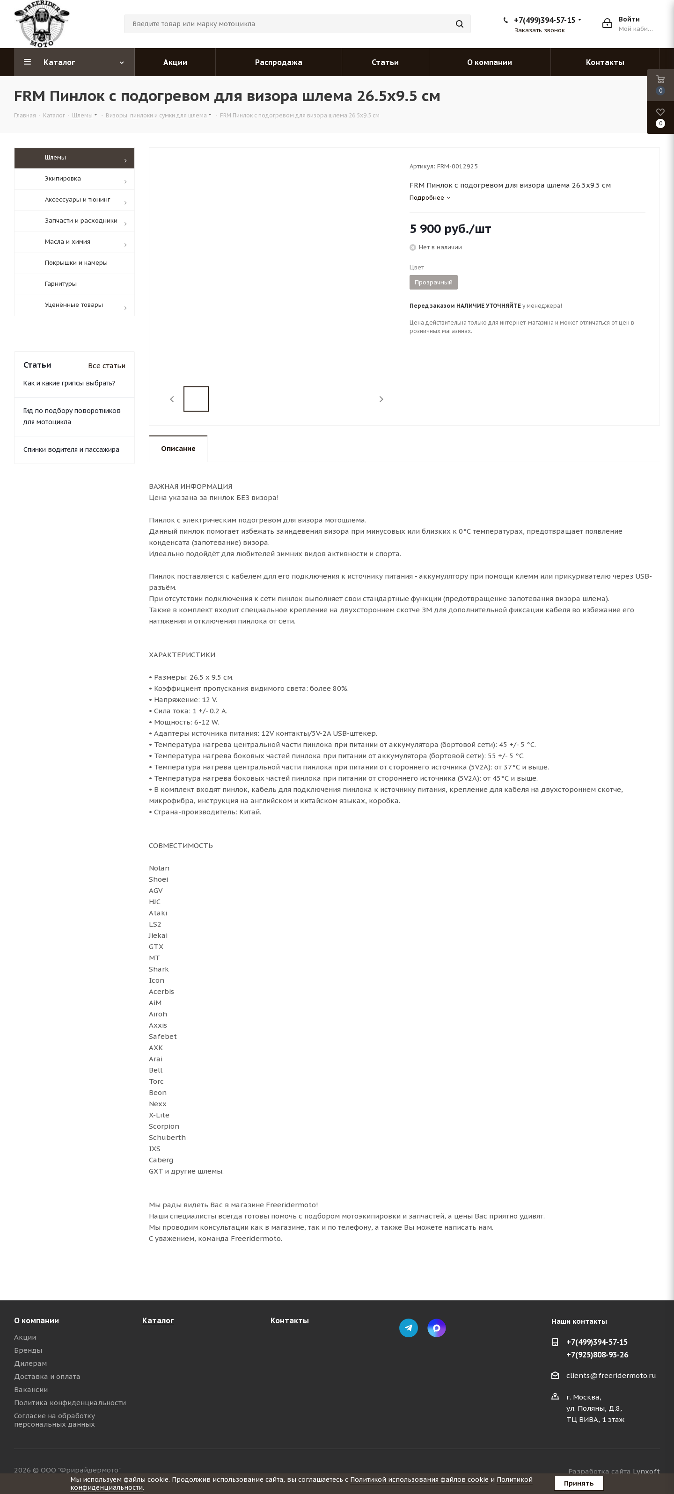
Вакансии (31, 1389)
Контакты (290, 1320)
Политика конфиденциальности (70, 1402)
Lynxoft (646, 1471)
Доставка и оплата (47, 1376)
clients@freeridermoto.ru (611, 1375)
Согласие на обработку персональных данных (54, 1420)
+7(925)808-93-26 (597, 1354)
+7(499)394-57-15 (544, 20)
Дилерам (30, 1363)
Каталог (158, 1320)
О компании (36, 1320)
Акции (25, 1337)
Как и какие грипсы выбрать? (69, 428)
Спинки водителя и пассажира (71, 494)
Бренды (28, 1350)
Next (381, 399)
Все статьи (106, 410)
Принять (579, 1483)
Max (436, 1328)
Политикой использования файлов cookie (419, 1479)
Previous (172, 399)
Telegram (408, 1328)
